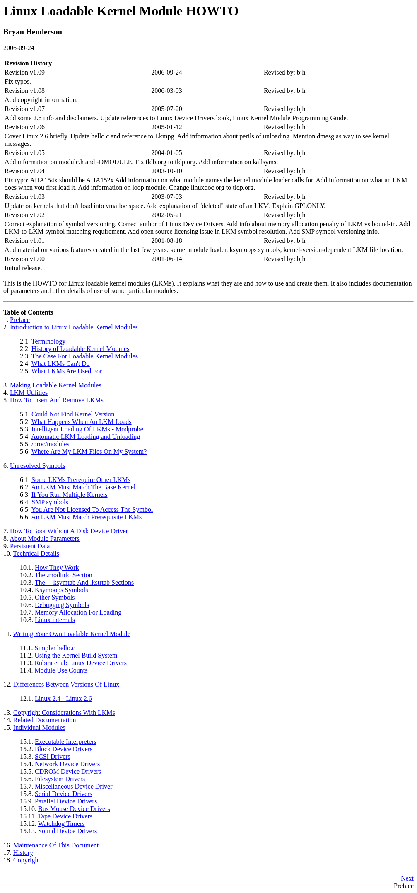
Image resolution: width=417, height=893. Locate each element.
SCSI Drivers (52, 756)
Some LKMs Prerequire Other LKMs (80, 479)
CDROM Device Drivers (68, 771)
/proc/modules (50, 444)
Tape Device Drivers (65, 816)
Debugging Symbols (62, 604)
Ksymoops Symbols (61, 589)
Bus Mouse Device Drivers (74, 808)
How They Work (57, 567)
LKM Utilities (29, 392)
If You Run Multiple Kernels (69, 494)
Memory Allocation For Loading (78, 612)
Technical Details (36, 553)
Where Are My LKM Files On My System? (89, 451)
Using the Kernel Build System (75, 655)
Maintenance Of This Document (56, 845)
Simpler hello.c (54, 647)
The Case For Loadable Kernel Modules (84, 356)
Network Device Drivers (67, 763)
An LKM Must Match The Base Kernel (83, 487)
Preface (20, 319)
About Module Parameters (45, 538)
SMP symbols (49, 502)
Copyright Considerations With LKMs (64, 712)
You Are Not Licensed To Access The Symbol (92, 509)
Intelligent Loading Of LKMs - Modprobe (87, 429)
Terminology (48, 341)
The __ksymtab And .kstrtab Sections (84, 582)
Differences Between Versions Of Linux (66, 684)
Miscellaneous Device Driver (73, 786)
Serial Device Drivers (63, 793)
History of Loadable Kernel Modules (80, 348)
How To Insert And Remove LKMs (57, 400)
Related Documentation (44, 720)
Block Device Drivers (64, 749)
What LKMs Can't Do (60, 363)
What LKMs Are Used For (66, 371)
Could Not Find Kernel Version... (75, 414)
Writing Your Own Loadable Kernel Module (71, 633)
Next (407, 878)
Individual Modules (39, 727)
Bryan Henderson (32, 31)
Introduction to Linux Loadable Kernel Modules (74, 327)
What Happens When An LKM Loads (81, 421)
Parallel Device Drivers (66, 801)
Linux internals (55, 619)
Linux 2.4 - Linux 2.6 (63, 698)
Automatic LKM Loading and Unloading (85, 436)
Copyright (26, 860)
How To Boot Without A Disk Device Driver (69, 531)
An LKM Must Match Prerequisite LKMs (86, 516)
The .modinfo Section (63, 574)
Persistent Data (30, 545)
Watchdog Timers (61, 823)
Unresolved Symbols (37, 465)
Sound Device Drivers (67, 831)
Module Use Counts (60, 670)
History (23, 852)
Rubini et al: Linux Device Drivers (80, 662)
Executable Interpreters (65, 741)
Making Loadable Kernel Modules (55, 385)
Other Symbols (55, 597)
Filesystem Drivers (60, 778)
